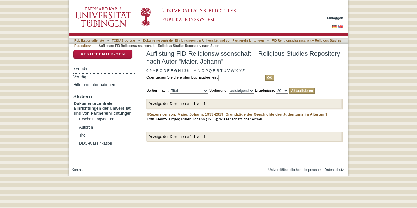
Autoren (86, 127)
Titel (82, 135)
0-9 (149, 70)
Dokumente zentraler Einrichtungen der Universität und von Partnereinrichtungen (203, 40)
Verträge (81, 77)
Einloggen (335, 18)
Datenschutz (334, 170)
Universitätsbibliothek (284, 170)
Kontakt (80, 69)
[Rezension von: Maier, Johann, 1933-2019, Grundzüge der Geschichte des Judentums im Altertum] (237, 114)
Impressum (313, 170)
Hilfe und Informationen (94, 84)
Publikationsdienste (89, 40)
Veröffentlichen (103, 54)
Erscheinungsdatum (96, 119)
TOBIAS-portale (123, 40)
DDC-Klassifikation (95, 143)
